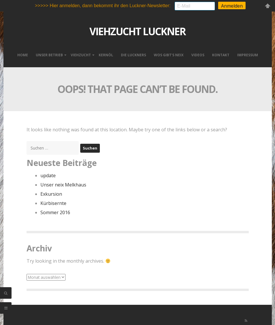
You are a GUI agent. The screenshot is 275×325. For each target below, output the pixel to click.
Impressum (247, 53)
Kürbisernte (53, 202)
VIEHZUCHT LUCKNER (137, 30)
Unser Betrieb (49, 53)
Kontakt (220, 53)
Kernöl (106, 53)
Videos (197, 53)
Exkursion (51, 193)
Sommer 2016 (55, 211)
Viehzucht (81, 53)
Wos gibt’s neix (169, 53)
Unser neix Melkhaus (63, 183)
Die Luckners (133, 53)
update (48, 174)
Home (22, 53)
